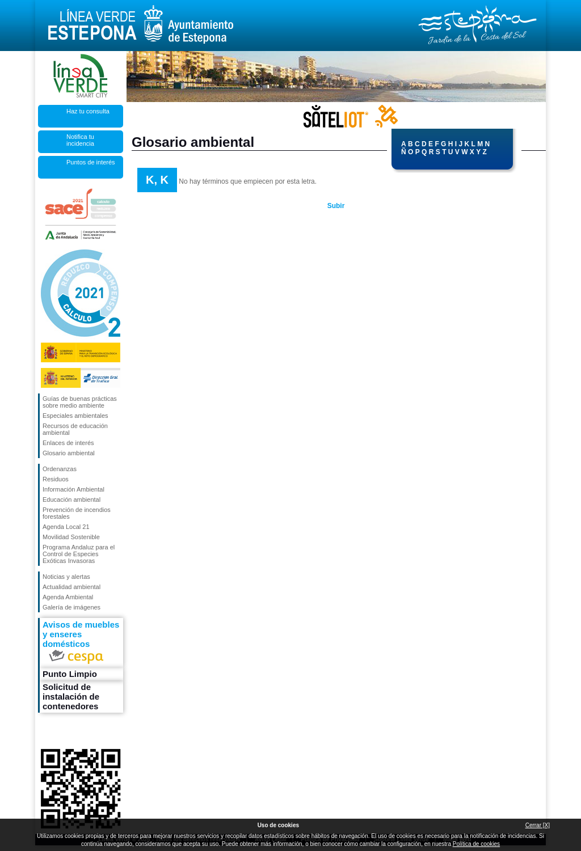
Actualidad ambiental (71, 586)
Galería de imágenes (71, 607)
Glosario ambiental (69, 453)
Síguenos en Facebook (45, 731)
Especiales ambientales (75, 415)
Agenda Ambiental (68, 597)
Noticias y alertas (66, 576)
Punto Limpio (70, 674)
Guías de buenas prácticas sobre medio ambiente (80, 402)
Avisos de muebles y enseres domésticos (81, 643)
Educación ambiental (71, 499)
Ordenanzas (60, 468)
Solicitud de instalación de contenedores (71, 696)
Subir (336, 206)
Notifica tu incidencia (80, 140)
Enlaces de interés (68, 442)
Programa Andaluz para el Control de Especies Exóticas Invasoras (79, 554)
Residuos (56, 479)
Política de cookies (476, 844)
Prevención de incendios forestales (77, 513)
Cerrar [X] (537, 825)
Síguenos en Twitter (63, 731)
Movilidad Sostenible (71, 537)
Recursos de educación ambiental (75, 429)
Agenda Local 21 (66, 526)
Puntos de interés (90, 162)
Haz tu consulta (88, 111)
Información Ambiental (73, 489)
